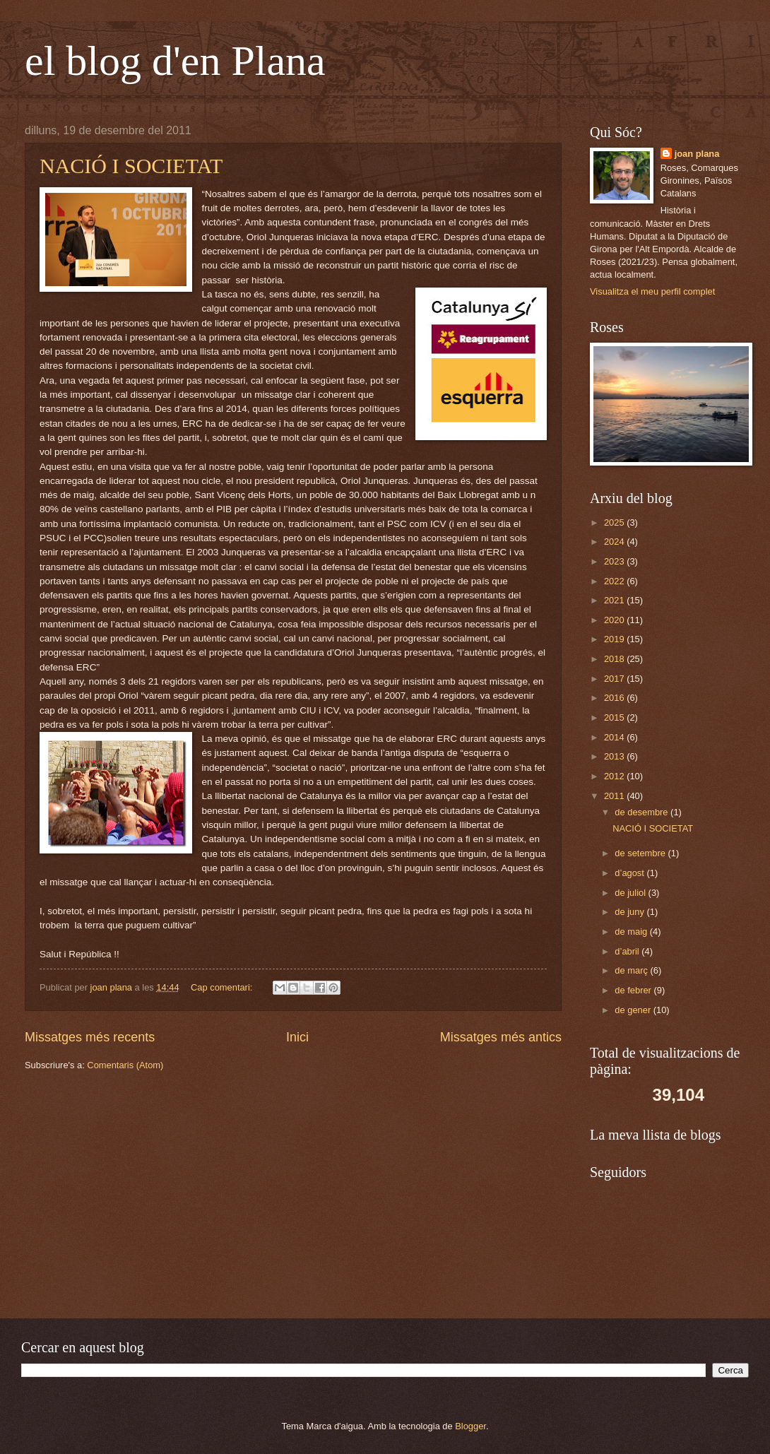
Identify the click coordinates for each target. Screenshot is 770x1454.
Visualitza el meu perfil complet (652, 291)
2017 (615, 678)
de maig (632, 931)
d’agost (630, 873)
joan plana (697, 153)
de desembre (642, 812)
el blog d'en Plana (175, 60)
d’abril (628, 951)
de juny (630, 911)
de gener (634, 1010)
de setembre (641, 853)
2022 (615, 581)
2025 (615, 522)
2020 (615, 620)
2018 (615, 659)
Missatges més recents (90, 1037)
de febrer (634, 990)
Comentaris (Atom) (125, 1065)
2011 (615, 796)
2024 (615, 541)
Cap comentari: (223, 987)
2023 (615, 561)
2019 (615, 639)
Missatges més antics (501, 1037)
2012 (615, 776)
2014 (615, 737)
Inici (297, 1037)
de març (632, 970)
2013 (615, 756)
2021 (615, 600)
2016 (615, 697)
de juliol (631, 892)
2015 (615, 717)
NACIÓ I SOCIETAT (131, 165)
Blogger (470, 1426)
